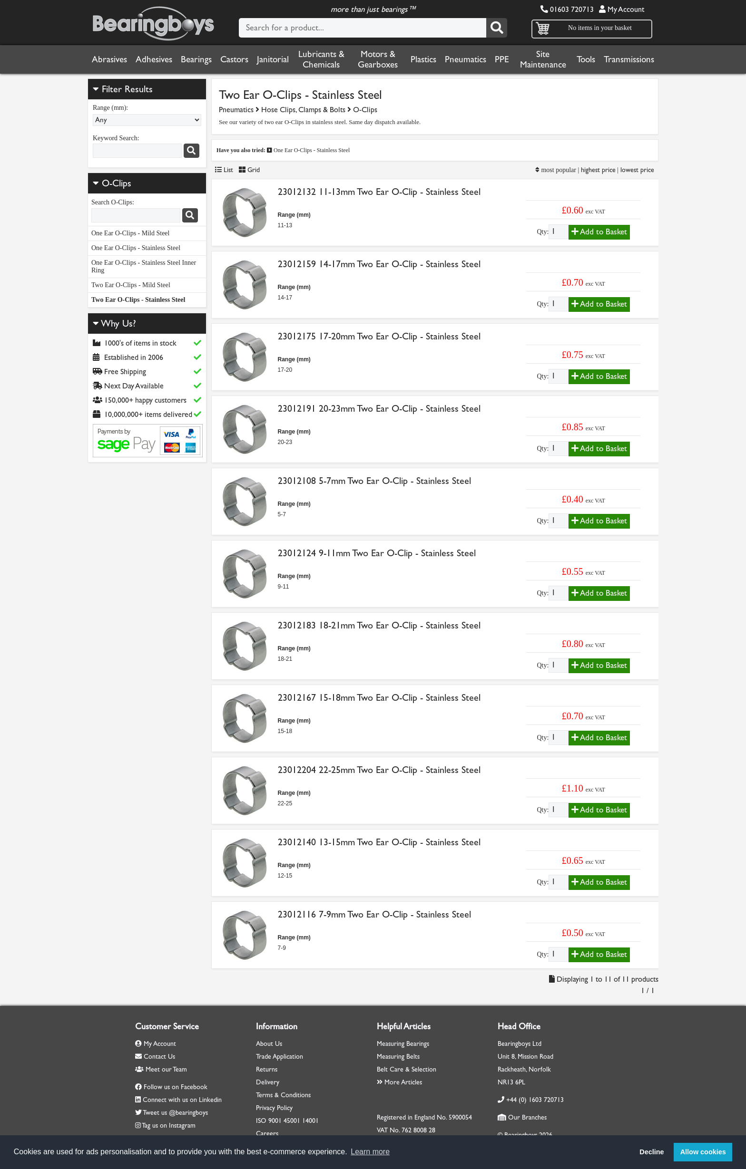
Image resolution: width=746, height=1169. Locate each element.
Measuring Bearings (403, 1044)
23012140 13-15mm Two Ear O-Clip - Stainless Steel (379, 842)
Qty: (543, 231)
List (224, 170)
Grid (249, 170)
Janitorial (273, 59)
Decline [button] (651, 1152)
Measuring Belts (398, 1057)
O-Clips (116, 183)
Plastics (423, 59)
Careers (267, 1134)
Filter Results (123, 89)
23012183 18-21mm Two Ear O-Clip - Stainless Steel (379, 625)
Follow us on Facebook (175, 1087)
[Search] (496, 28)
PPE (502, 59)
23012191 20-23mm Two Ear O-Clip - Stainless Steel (379, 408)
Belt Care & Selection (406, 1069)
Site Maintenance (543, 59)
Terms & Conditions (283, 1095)
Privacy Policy (274, 1108)
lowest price (637, 170)
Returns (266, 1069)
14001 (310, 1121)
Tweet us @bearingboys (175, 1113)
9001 (275, 1121)
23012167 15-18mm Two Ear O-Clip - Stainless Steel (379, 697)
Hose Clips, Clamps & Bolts (303, 109)
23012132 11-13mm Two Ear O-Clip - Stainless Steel (379, 191)
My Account (621, 9)
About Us (269, 1044)
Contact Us (155, 1057)
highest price (598, 170)
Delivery (267, 1082)
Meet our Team (161, 1069)
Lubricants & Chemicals (321, 59)
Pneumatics (465, 59)
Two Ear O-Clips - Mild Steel (130, 285)
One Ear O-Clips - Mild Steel (130, 233)
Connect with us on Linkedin (182, 1100)
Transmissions (629, 59)
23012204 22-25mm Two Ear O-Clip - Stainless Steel (379, 769)
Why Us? (114, 323)
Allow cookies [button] (703, 1152)
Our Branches (522, 1117)
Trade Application (279, 1057)
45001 (292, 1121)
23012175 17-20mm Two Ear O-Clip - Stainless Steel (379, 336)
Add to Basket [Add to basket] (599, 231)
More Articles (399, 1082)
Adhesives (154, 59)
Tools (586, 59)
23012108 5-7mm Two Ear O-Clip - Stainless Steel (374, 480)
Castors (234, 59)
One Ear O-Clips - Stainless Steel (135, 247)
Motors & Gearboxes (378, 59)
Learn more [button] (370, 1152)
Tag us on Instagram (169, 1125)
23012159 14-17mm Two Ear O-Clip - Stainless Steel (379, 264)
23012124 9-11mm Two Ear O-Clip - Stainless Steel (377, 553)
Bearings (196, 59)
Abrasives (109, 59)
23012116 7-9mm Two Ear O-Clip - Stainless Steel (374, 914)
